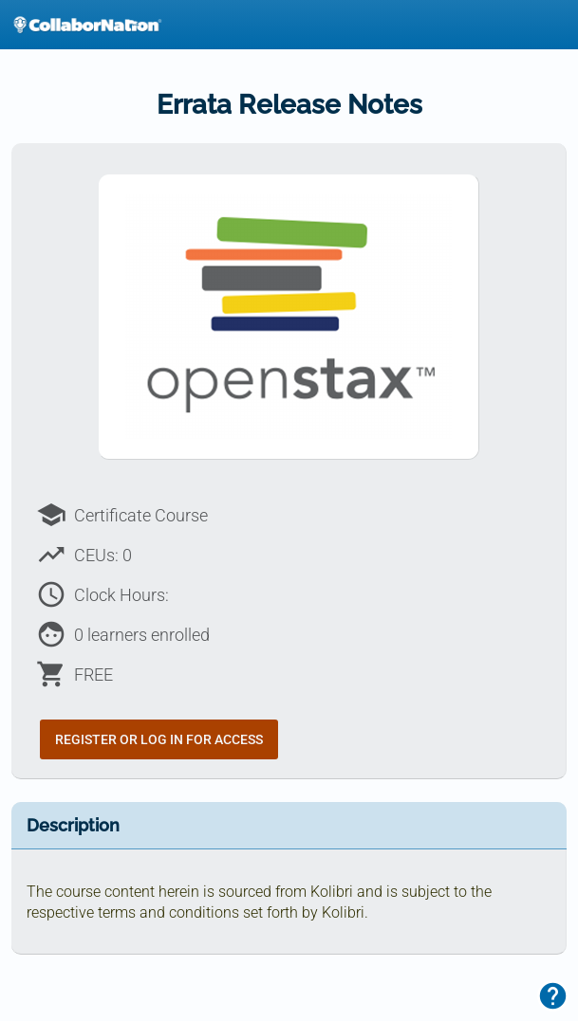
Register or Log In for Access (159, 739)
